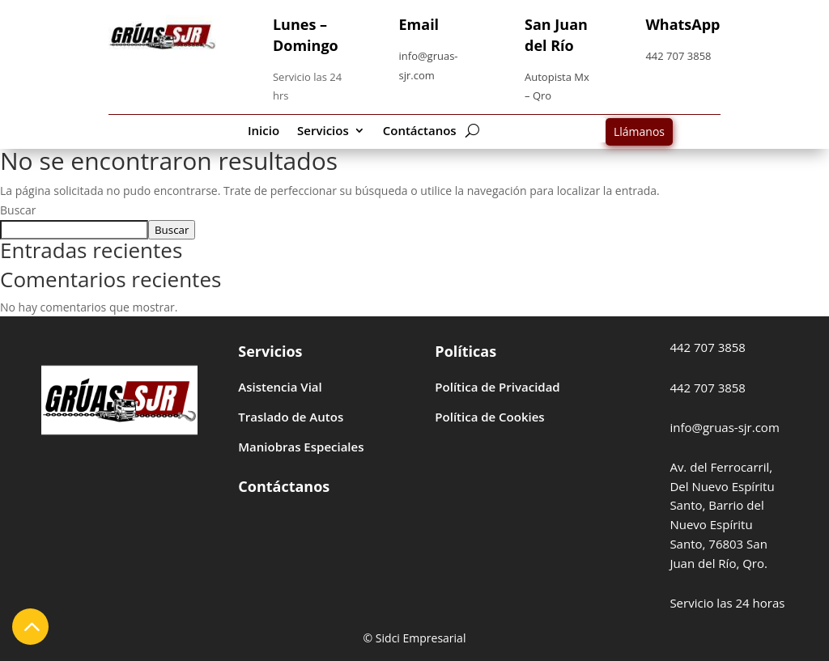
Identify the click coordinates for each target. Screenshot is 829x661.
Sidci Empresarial (421, 638)
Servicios (323, 131)
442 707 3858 (678, 56)
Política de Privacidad (497, 387)
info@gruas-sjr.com (724, 427)
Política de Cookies (489, 417)
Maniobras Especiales (300, 447)
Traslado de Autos (290, 417)
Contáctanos (420, 131)
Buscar (18, 210)
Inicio (263, 131)
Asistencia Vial (279, 387)
